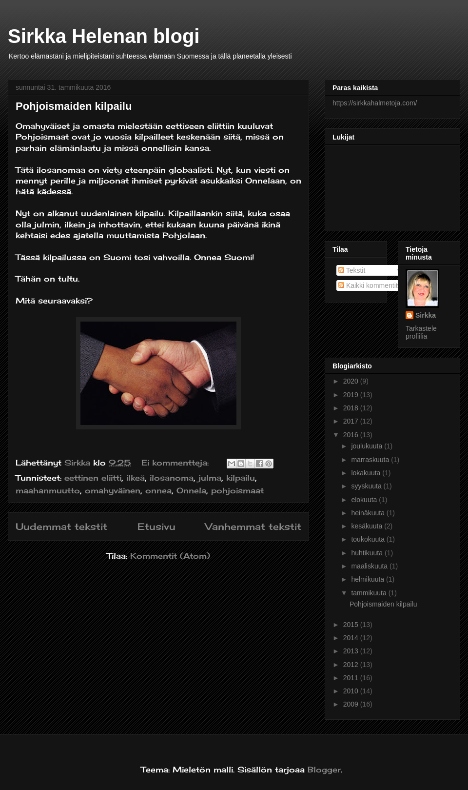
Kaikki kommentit (368, 285)
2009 (351, 704)
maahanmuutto (48, 490)
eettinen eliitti (92, 478)
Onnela (191, 490)
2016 (351, 435)
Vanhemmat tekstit (253, 526)
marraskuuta (371, 460)
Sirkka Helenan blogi (103, 36)
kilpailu (240, 478)
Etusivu (156, 526)
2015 (351, 624)
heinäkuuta (368, 513)
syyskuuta (367, 486)
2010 (351, 691)
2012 (351, 664)
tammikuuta (369, 593)
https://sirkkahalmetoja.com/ (374, 103)
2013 (351, 651)
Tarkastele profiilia (421, 332)
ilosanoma (172, 478)
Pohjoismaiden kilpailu (74, 106)
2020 (351, 381)
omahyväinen (112, 490)
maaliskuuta (370, 566)
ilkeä (135, 478)
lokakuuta (366, 473)
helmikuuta (368, 579)
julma (209, 478)
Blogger (324, 769)
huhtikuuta (368, 553)
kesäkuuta (367, 526)
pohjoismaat (237, 490)
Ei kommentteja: (176, 462)
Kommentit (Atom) (170, 556)
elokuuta (365, 500)
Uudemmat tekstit (61, 526)
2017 (351, 421)
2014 (351, 638)
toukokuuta (368, 539)
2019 (351, 395)
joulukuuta (367, 446)
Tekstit (351, 270)
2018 (351, 408)
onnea (158, 490)
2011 (351, 678)
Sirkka (425, 315)
